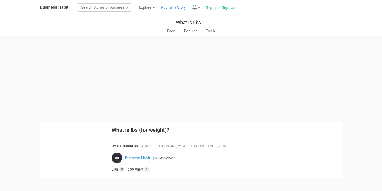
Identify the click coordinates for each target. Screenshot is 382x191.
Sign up (228, 7)
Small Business (125, 146)
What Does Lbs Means (158, 146)
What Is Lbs (188, 22)
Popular (190, 31)
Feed (171, 31)
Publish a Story (173, 7)
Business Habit (54, 7)
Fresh (210, 31)
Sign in (212, 7)
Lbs (201, 146)
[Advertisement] (191, 79)
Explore (147, 7)
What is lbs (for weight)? (140, 130)
